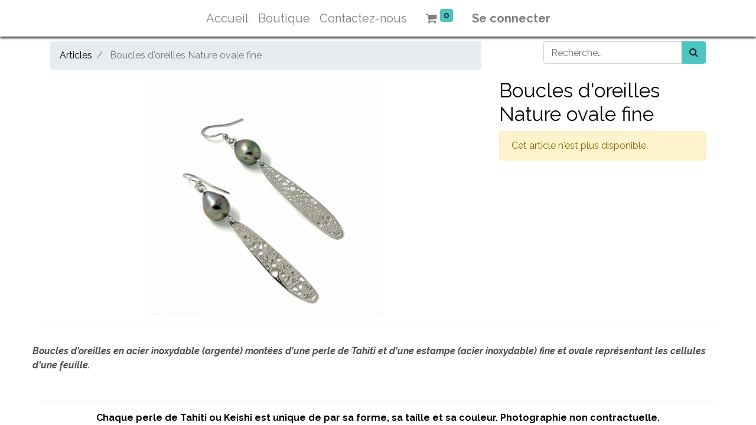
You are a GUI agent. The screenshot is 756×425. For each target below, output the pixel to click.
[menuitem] (227, 18)
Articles (76, 55)
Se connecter (511, 18)
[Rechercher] (694, 52)
